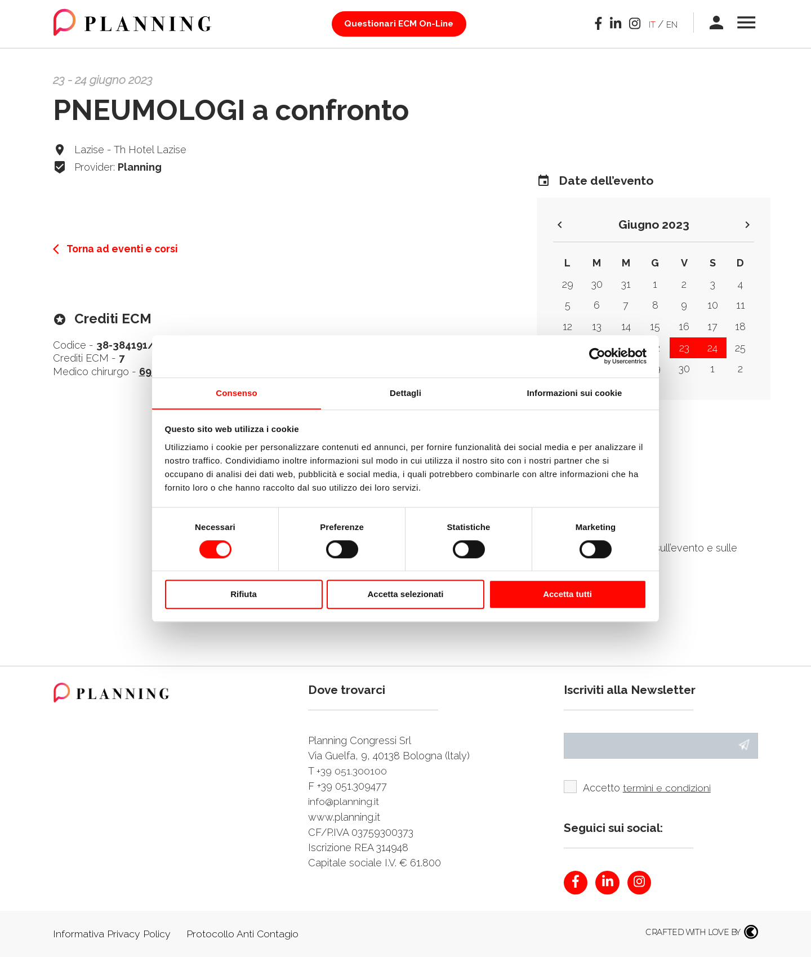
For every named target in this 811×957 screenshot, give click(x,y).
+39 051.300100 (352, 771)
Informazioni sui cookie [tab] (574, 392)
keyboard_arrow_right (747, 225)
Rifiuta (243, 594)
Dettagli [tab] (405, 392)
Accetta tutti (567, 594)
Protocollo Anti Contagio (244, 934)
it (647, 24)
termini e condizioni (667, 788)
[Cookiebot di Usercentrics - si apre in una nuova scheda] (597, 356)
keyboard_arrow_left (560, 225)
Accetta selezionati (405, 594)
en (669, 24)
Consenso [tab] (236, 392)
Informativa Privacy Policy (112, 934)
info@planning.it (343, 801)
